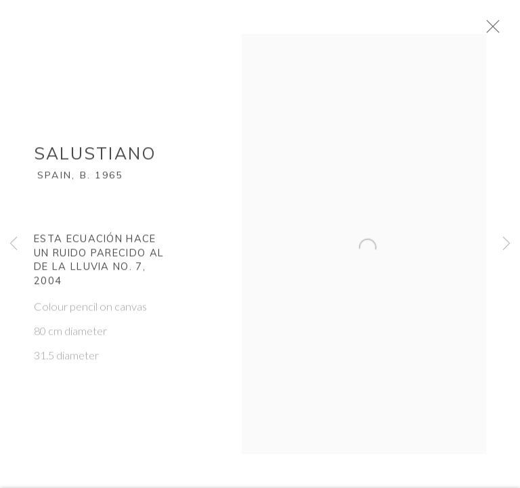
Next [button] (506, 244)
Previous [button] (13, 244)
